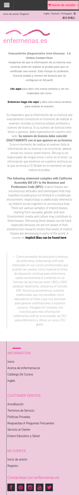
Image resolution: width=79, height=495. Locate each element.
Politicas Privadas (18, 417)
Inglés (47, 13)
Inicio (10, 361)
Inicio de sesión (11, 14)
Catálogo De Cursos (20, 374)
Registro (24, 14)
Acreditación (15, 404)
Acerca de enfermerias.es (23, 368)
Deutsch (55, 13)
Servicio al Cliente (18, 429)
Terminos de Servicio (20, 410)
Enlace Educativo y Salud (23, 436)
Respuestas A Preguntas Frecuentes (30, 423)
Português (66, 13)
